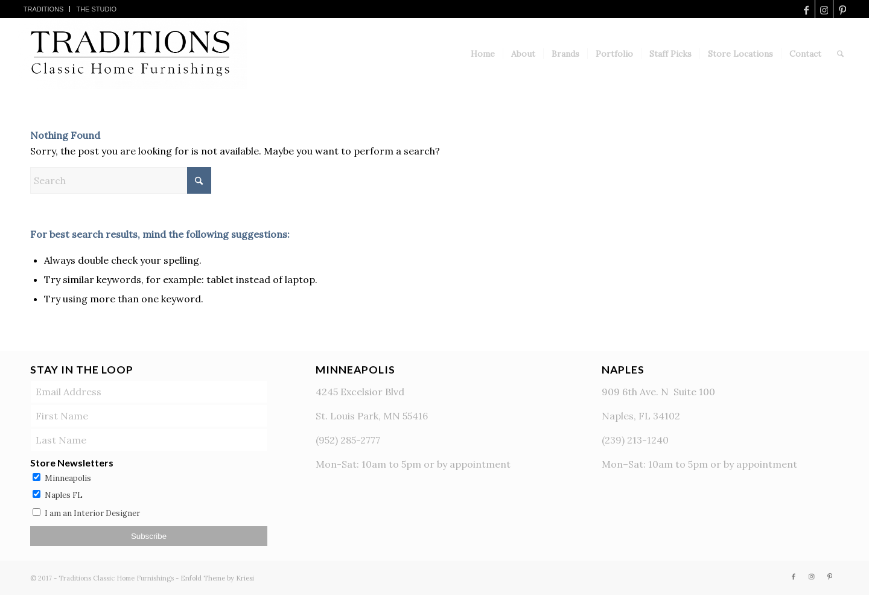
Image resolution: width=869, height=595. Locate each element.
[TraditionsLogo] (132, 53)
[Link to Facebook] (806, 9)
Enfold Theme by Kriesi (217, 578)
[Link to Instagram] (824, 9)
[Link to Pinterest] (842, 9)
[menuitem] (44, 9)
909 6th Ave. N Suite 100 (658, 392)
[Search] (840, 53)
